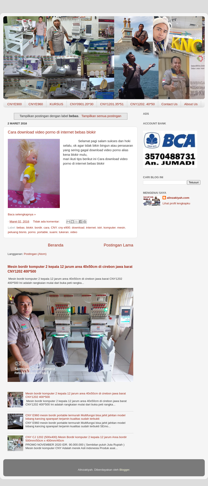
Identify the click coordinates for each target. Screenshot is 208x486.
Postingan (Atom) (35, 254)
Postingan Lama (118, 245)
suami (53, 232)
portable (42, 232)
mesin (121, 227)
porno (32, 232)
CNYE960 (35, 104)
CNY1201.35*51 (112, 104)
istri (99, 227)
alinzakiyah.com (178, 197)
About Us (191, 104)
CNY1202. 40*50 (142, 104)
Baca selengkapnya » (22, 214)
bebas (21, 227)
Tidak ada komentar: (46, 221)
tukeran (64, 232)
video (73, 232)
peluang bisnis (17, 232)
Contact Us (169, 104)
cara (46, 227)
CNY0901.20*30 (81, 104)
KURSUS (56, 104)
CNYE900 (14, 104)
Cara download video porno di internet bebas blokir (52, 132)
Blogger (124, 469)
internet (91, 227)
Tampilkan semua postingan (101, 116)
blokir (29, 227)
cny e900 (64, 227)
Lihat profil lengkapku (176, 203)
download (78, 227)
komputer (110, 227)
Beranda (55, 245)
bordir (38, 227)
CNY (54, 227)
